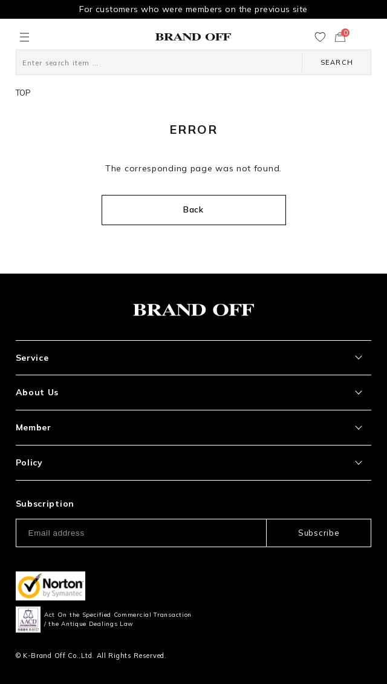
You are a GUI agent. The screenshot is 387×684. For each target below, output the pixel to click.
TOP (23, 92)
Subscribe (318, 533)
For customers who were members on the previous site (193, 9)
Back (193, 209)
